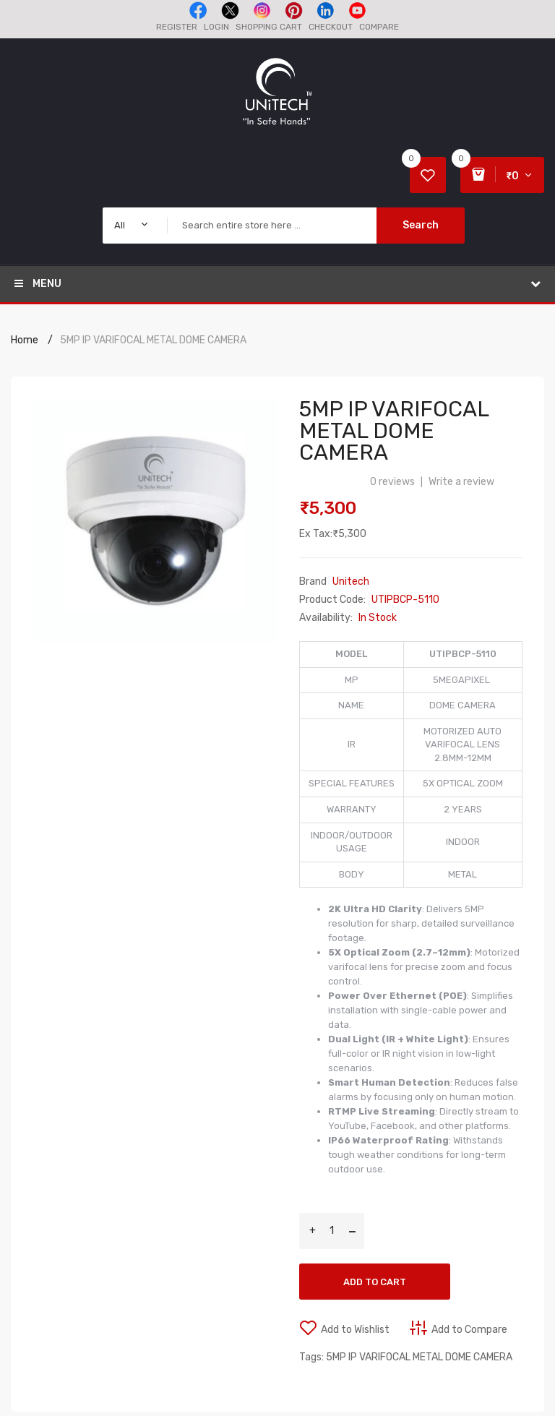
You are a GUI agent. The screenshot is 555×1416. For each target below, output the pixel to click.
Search (421, 225)
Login (216, 27)
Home (24, 340)
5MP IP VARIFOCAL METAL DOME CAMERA (153, 340)
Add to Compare (469, 1329)
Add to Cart (374, 1281)
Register (176, 27)
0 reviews (392, 482)
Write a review (461, 482)
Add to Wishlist (355, 1329)
